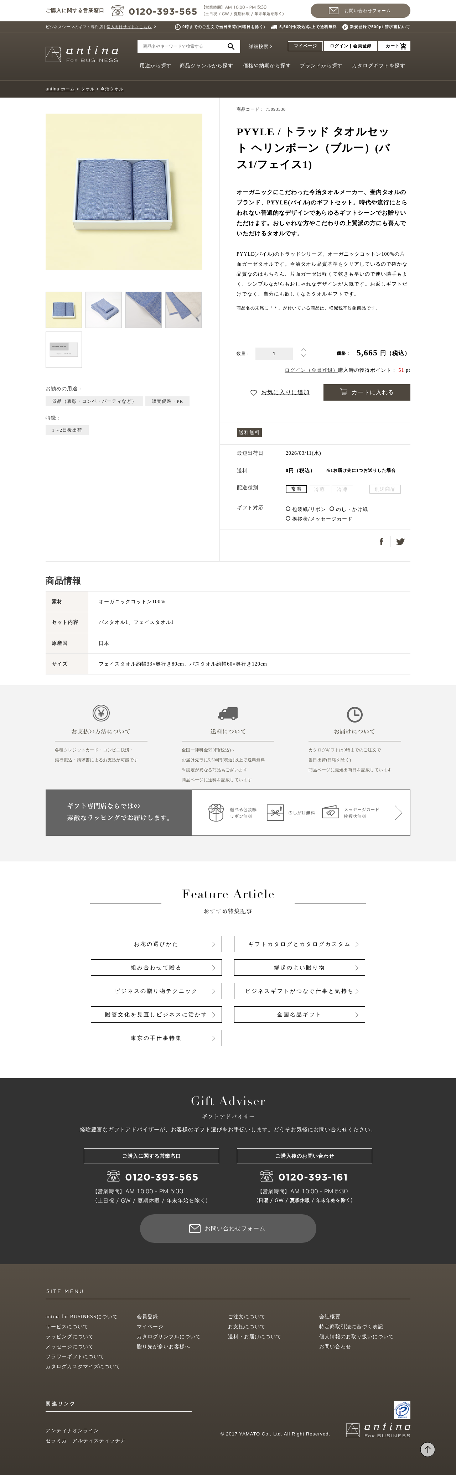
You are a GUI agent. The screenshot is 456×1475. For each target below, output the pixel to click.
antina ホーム (60, 89)
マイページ (305, 45)
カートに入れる (367, 391)
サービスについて (67, 1326)
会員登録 (147, 1316)
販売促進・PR (167, 401)
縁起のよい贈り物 (299, 967)
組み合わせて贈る (156, 967)
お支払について (246, 1326)
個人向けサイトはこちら (129, 27)
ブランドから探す (321, 65)
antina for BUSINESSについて (82, 1316)
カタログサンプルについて (169, 1336)
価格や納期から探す (267, 65)
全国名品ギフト (299, 1014)
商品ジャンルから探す (206, 65)
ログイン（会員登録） (311, 370)
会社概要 (330, 1316)
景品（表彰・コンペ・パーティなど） (94, 401)
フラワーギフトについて (75, 1356)
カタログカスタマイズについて (83, 1366)
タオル (88, 89)
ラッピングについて (70, 1336)
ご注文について (246, 1316)
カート (393, 45)
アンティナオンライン (72, 1430)
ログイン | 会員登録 (351, 45)
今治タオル (112, 89)
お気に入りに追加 (280, 392)
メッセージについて (70, 1346)
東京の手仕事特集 (156, 1038)
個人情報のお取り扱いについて (356, 1336)
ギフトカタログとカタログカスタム (299, 944)
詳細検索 (259, 46)
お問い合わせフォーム (367, 10)
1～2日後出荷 (67, 430)
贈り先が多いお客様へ (163, 1346)
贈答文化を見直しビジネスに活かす (156, 1014)
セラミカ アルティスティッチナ (86, 1440)
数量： (243, 353)
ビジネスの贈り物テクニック (156, 991)
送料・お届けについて (254, 1336)
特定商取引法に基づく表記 (351, 1326)
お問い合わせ (335, 1346)
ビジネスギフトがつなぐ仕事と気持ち (299, 991)
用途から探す (156, 65)
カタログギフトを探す (378, 65)
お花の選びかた (156, 944)
